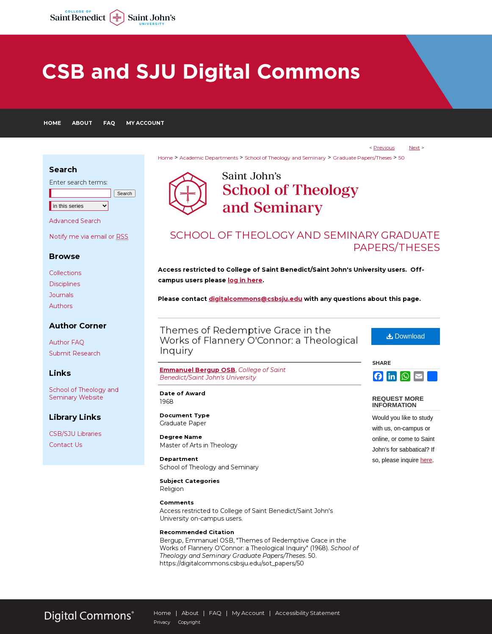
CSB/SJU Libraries (75, 434)
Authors (60, 306)
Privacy (162, 622)
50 (401, 157)
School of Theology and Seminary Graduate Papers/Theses (305, 241)
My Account (248, 612)
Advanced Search (75, 221)
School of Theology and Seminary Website (84, 393)
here (426, 460)
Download (406, 336)
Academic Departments (209, 157)
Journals (61, 295)
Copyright (189, 622)
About (190, 612)
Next (414, 147)
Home (165, 157)
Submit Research (74, 353)
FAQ (215, 612)
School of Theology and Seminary (285, 157)
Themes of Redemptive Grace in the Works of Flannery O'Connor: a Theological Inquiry (259, 340)
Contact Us (65, 445)
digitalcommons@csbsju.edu (255, 299)
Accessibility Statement (307, 612)
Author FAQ (66, 342)
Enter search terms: (78, 182)
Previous (384, 147)
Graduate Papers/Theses (362, 157)
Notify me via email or (88, 236)
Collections (65, 273)
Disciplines (64, 284)
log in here (245, 280)
